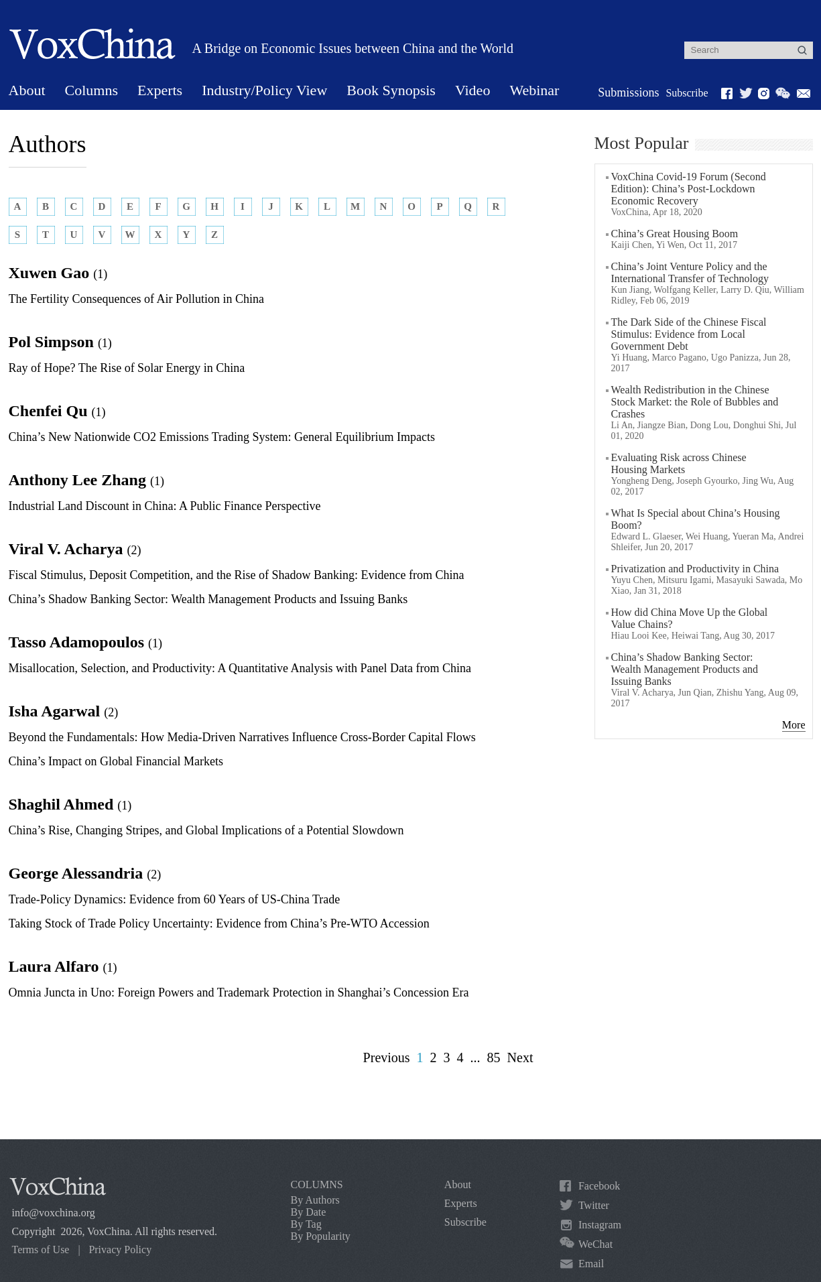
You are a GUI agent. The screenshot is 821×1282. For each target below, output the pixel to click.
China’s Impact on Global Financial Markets (116, 761)
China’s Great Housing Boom (675, 233)
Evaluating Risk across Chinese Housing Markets (679, 463)
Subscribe (687, 93)
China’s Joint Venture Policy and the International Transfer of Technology (690, 272)
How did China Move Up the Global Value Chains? (689, 618)
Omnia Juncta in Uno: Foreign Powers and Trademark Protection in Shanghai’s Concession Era (239, 992)
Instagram (599, 1224)
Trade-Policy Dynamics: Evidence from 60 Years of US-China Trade (174, 899)
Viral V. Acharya (75, 549)
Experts (159, 90)
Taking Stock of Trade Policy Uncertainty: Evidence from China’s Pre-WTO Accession (219, 923)
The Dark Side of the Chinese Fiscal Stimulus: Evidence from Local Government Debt (689, 334)
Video (472, 90)
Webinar (534, 90)
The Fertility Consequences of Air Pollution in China (136, 299)
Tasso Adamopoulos (86, 642)
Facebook (599, 1186)
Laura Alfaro (63, 966)
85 (494, 1057)
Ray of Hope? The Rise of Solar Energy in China (127, 368)
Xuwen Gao (58, 272)
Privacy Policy (119, 1249)
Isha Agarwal (64, 711)
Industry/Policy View (264, 90)
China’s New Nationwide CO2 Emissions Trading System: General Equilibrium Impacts (222, 437)
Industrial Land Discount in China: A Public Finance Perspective (165, 506)
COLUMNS (317, 1184)
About (27, 90)
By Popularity (321, 1236)
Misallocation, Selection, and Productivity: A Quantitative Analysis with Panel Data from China (240, 668)
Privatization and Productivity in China (695, 568)
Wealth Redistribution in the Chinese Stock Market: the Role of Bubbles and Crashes (695, 402)
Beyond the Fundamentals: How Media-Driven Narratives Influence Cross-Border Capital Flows (242, 737)
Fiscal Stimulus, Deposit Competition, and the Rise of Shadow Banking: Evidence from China (236, 575)
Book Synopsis (391, 90)
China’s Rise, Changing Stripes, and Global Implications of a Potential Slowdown (206, 830)
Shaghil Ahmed (70, 804)
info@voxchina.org (53, 1212)
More (794, 724)
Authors (47, 144)
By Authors (315, 1200)
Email (591, 1263)
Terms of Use (41, 1249)
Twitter (593, 1205)
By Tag (306, 1224)
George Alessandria (85, 873)
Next (520, 1057)
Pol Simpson (60, 341)
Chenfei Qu (57, 411)
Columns (91, 90)
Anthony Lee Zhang (86, 480)
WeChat (595, 1244)
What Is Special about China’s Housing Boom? (695, 519)
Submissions (628, 92)
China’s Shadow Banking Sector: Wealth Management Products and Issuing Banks (208, 599)
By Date (308, 1212)
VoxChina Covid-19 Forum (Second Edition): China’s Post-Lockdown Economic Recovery (688, 188)
